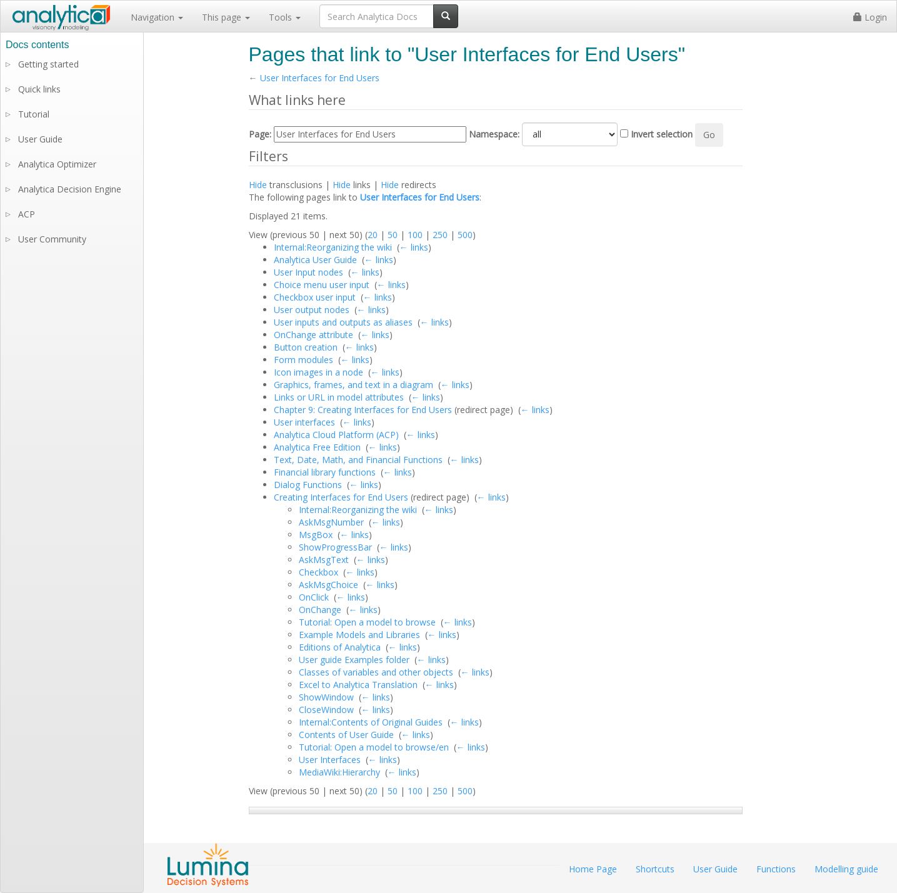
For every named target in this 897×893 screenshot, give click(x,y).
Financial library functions (325, 472)
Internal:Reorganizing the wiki (333, 247)
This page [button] (226, 17)
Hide (258, 185)
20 (373, 235)
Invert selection (662, 134)
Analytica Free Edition (317, 447)
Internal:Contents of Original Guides (371, 722)
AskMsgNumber (331, 522)
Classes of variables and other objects (376, 672)
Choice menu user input (321, 285)
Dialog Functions (308, 485)
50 (393, 235)
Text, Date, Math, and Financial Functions (358, 460)
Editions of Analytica (340, 647)
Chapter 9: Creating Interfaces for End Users (363, 410)
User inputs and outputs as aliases (343, 322)
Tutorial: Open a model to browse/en (374, 747)
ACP (26, 214)
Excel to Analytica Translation (358, 685)
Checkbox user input (315, 297)
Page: (260, 134)
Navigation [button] (157, 17)
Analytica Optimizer (57, 164)
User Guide (40, 139)
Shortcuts (655, 869)
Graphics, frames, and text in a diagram (353, 385)
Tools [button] (285, 17)
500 (465, 235)
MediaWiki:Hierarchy (339, 772)
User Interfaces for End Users (319, 78)
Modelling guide (846, 869)
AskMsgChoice (328, 585)
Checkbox (318, 572)
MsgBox (316, 535)
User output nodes (311, 310)
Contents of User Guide (346, 735)
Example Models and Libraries (359, 635)
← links (413, 247)
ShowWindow (326, 697)
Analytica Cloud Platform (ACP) (336, 435)
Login (870, 17)
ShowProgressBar (335, 547)
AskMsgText (324, 560)
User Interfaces (330, 760)
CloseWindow (326, 710)
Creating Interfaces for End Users (341, 497)
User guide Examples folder (354, 660)
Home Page (593, 869)
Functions (776, 869)
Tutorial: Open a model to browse (367, 622)
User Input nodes (308, 272)
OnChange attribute (313, 335)
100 (415, 235)
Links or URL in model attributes (339, 397)
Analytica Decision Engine (69, 189)
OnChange (320, 610)
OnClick (314, 597)
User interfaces (304, 422)
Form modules (303, 360)
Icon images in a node (318, 372)
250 (440, 235)
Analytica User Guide (315, 260)
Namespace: (494, 134)
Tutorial (33, 114)
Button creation (306, 347)
